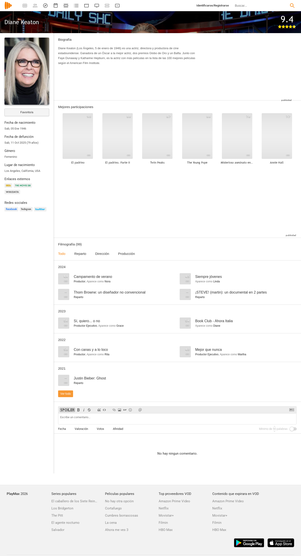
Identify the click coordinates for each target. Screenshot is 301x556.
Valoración (81, 428)
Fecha (62, 428)
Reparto (80, 254)
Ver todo (65, 393)
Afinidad (118, 428)
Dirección (102, 254)
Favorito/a (26, 112)
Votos (100, 428)
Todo (61, 254)
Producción (126, 254)
